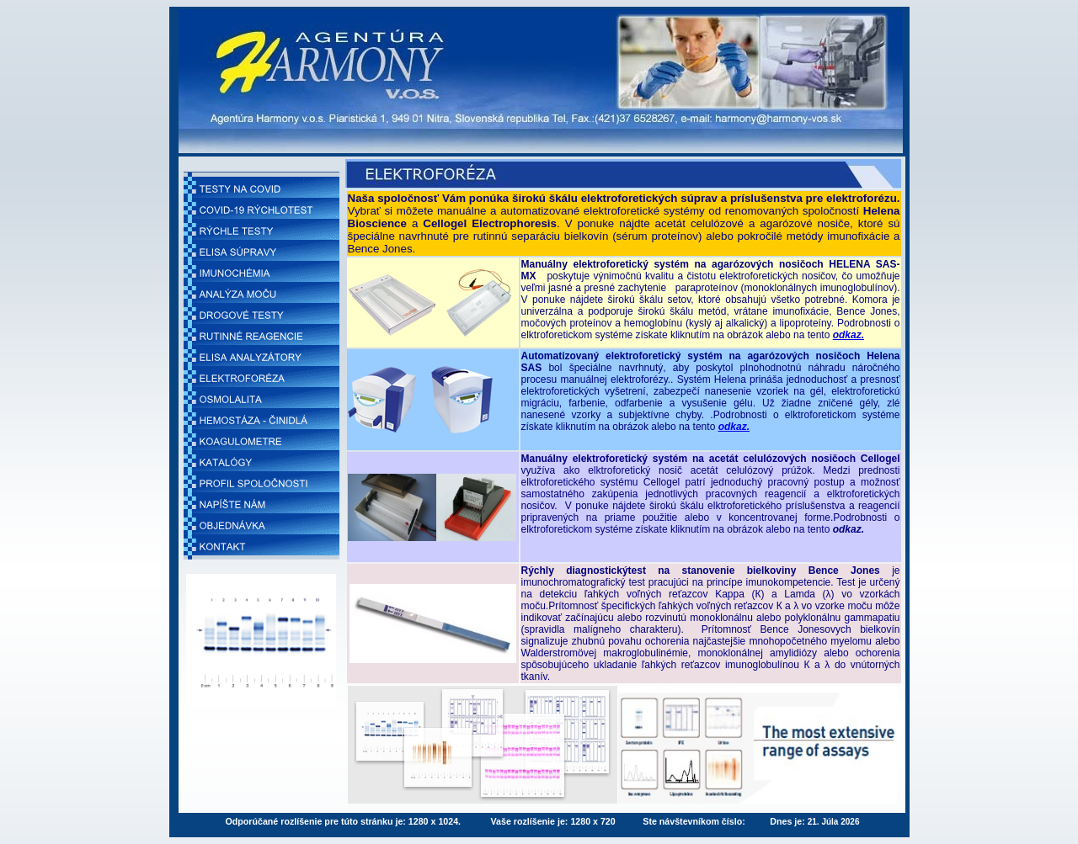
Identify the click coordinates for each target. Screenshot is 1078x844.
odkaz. (848, 335)
